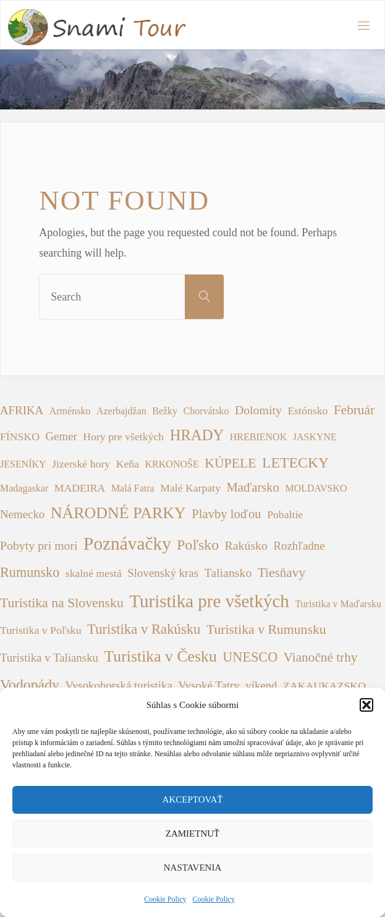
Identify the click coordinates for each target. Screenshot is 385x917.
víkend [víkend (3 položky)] (261, 685)
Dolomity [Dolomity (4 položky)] (258, 410)
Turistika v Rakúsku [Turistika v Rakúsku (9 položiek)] (143, 629)
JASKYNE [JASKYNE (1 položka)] (315, 437)
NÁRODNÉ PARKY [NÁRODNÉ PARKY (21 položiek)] (118, 513)
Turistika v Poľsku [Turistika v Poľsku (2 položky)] (41, 630)
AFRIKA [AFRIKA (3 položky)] (21, 410)
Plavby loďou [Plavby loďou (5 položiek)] (226, 514)
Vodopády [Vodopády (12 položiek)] (29, 684)
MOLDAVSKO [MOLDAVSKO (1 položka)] (316, 488)
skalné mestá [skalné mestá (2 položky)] (94, 573)
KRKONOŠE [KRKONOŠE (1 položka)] (172, 464)
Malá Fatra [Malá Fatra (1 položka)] (132, 488)
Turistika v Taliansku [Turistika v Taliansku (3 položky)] (49, 657)
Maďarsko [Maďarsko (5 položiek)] (253, 487)
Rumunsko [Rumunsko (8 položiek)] (29, 572)
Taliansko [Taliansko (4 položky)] (228, 572)
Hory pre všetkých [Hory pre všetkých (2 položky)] (123, 436)
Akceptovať (193, 799)
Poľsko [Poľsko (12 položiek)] (198, 545)
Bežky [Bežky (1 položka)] (164, 411)
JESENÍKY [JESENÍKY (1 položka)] (23, 464)
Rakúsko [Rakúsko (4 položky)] (246, 545)
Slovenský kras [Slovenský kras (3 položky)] (162, 572)
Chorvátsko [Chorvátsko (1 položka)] (206, 411)
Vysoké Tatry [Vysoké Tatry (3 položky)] (208, 685)
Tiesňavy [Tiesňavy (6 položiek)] (281, 572)
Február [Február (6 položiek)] (354, 410)
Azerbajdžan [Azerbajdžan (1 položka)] (121, 411)
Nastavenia (193, 867)
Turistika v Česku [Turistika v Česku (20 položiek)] (160, 656)
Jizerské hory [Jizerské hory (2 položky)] (81, 464)
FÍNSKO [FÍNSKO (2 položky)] (20, 436)
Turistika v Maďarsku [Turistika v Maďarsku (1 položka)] (338, 604)
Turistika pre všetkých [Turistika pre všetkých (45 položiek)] (209, 601)
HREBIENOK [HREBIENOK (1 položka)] (258, 437)
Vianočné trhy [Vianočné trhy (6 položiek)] (321, 657)
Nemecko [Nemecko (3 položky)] (22, 514)
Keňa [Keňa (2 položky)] (127, 464)
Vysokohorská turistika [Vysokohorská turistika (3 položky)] (118, 685)
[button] (366, 705)
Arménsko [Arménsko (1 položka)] (70, 411)
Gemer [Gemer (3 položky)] (61, 436)
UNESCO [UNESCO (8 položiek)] (249, 657)
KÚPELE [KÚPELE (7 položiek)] (230, 463)
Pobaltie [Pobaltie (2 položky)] (285, 514)
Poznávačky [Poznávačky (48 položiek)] (127, 543)
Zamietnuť (192, 833)
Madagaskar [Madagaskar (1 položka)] (24, 488)
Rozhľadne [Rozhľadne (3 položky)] (298, 545)
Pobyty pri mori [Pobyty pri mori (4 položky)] (39, 545)
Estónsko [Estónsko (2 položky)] (307, 410)
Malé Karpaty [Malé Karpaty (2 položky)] (190, 488)
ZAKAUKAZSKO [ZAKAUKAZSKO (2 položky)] (324, 686)
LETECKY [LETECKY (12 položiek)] (295, 462)
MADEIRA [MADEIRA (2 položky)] (80, 488)
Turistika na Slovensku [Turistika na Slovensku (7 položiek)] (62, 602)
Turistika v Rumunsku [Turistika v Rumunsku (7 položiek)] (266, 629)
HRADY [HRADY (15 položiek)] (197, 435)
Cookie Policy (165, 899)
